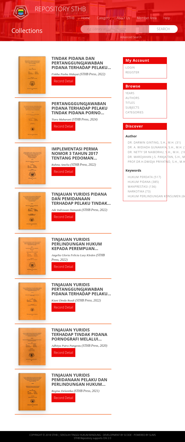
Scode (128, 435)
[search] (115, 29)
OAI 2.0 (107, 438)
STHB (70, 18)
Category (103, 18)
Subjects (132, 107)
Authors (132, 98)
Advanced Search (130, 37)
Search (163, 29)
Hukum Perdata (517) (144, 177)
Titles (130, 103)
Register (132, 72)
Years (129, 93)
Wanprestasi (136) (142, 187)
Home (85, 18)
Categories (134, 112)
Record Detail (63, 81)
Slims (152, 435)
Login (130, 67)
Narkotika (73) (139, 191)
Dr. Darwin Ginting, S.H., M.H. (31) (154, 142)
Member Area (147, 18)
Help (166, 18)
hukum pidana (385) (143, 182)
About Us (123, 18)
